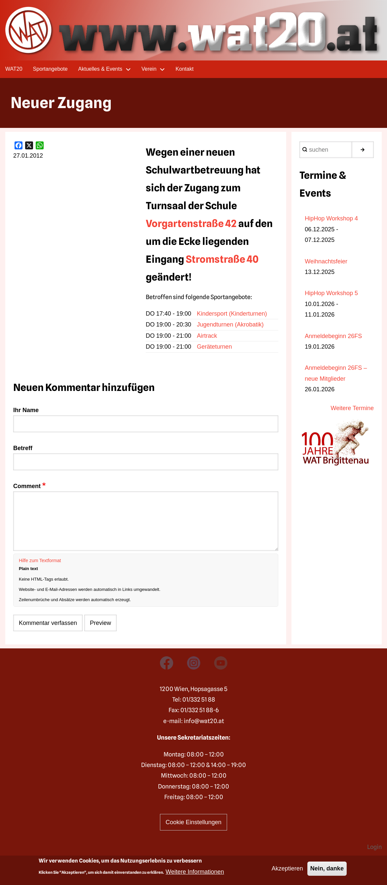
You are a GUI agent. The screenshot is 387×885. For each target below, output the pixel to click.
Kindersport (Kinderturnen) (232, 313)
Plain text (28, 568)
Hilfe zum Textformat (40, 560)
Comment (27, 486)
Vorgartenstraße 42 (191, 223)
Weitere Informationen (195, 871)
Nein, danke (327, 868)
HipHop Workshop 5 (331, 293)
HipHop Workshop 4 (331, 218)
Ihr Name (26, 410)
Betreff (22, 448)
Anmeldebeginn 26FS (333, 336)
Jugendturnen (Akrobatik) (230, 324)
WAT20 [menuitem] (13, 69)
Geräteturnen (214, 346)
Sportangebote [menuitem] (50, 69)
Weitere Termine (352, 408)
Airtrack (207, 335)
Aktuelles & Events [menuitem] (107, 69)
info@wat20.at (204, 720)
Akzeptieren (287, 868)
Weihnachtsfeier (326, 261)
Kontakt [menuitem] (184, 69)
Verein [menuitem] (155, 69)
